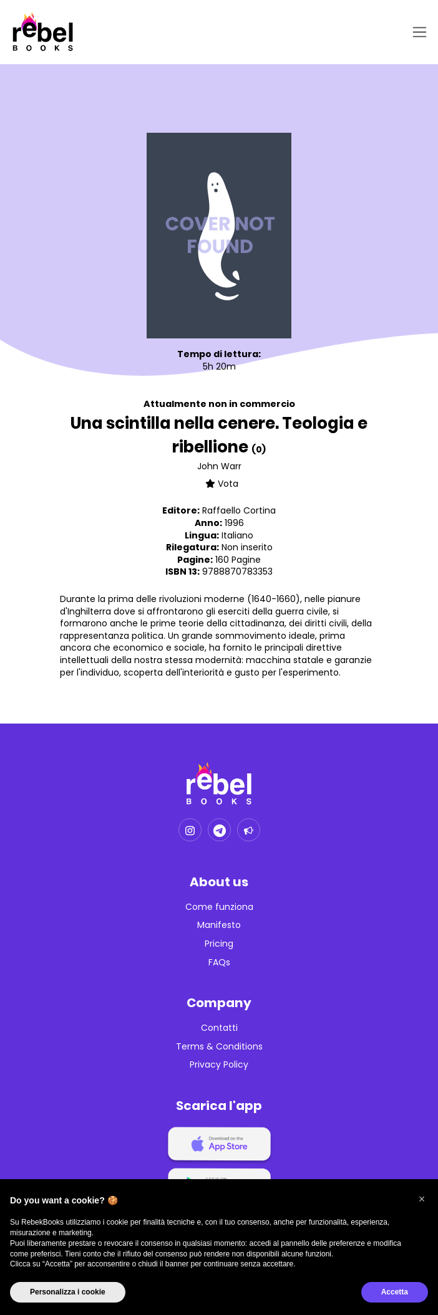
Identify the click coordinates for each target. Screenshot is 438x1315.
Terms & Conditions (219, 1047)
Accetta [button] (394, 1292)
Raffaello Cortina (239, 510)
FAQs (219, 962)
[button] (422, 1199)
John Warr (219, 466)
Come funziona (219, 907)
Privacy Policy (219, 1065)
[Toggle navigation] (417, 32)
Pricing (219, 944)
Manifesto (219, 925)
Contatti (219, 1028)
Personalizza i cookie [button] (67, 1292)
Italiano (237, 535)
